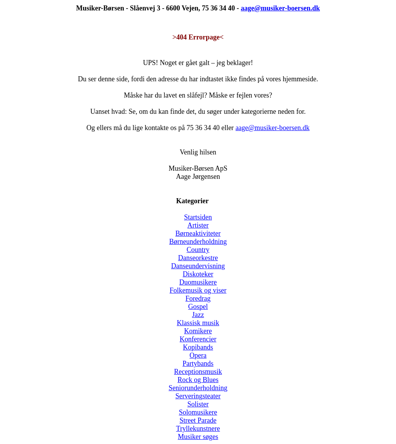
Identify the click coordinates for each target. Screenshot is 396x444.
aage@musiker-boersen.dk (273, 128)
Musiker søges (198, 437)
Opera (198, 355)
